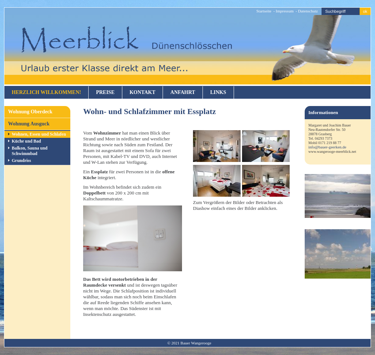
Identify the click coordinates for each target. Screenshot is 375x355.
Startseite (263, 11)
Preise (105, 92)
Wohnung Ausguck (28, 123)
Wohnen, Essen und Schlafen (39, 134)
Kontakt (143, 92)
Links (218, 92)
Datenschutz (308, 11)
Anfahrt (182, 92)
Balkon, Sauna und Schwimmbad (30, 151)
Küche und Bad (26, 141)
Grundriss (21, 160)
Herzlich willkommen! (46, 92)
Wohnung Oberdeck (30, 111)
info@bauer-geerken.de (327, 147)
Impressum (285, 11)
